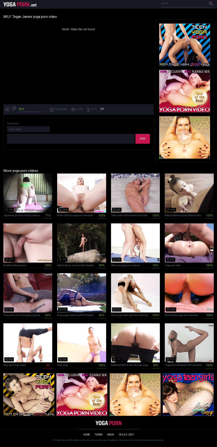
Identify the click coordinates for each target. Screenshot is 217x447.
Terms (99, 434)
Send (143, 138)
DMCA (110, 434)
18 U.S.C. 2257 (126, 434)
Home (86, 434)
